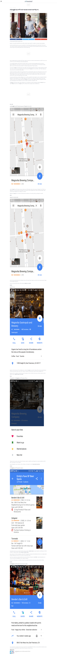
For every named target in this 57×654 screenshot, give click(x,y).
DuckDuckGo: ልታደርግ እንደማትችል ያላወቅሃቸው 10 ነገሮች (22, 651)
